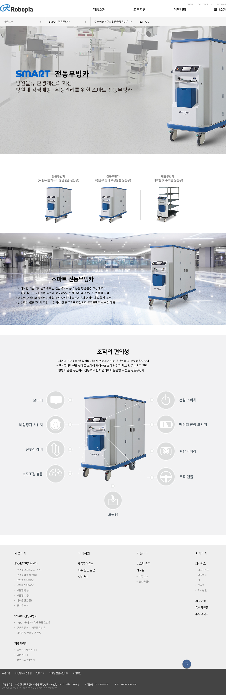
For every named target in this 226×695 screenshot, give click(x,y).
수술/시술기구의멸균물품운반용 (111, 21)
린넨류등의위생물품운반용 (31, 627)
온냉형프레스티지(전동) (29, 570)
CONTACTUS (205, 4)
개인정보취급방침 (23, 673)
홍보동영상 (144, 581)
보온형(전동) (23, 590)
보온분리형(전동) (25, 580)
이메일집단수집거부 (58, 673)
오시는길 (202, 590)
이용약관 (6, 673)
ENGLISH (188, 4)
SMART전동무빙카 (59, 21)
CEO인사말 (203, 570)
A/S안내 (83, 576)
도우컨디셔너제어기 (27, 649)
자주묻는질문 (86, 570)
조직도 (201, 585)
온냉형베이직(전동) (27, 575)
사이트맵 (77, 673)
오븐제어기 (22, 655)
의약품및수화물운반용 (29, 632)
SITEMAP (221, 4)
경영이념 (202, 575)
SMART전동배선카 (25, 563)
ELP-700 (144, 21)
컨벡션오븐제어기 (26, 660)
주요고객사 (201, 614)
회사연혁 (200, 601)
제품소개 (8, 21)
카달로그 (143, 576)
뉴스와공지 (143, 563)
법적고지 (40, 673)
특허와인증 (201, 607)
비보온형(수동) (24, 600)
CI (199, 580)
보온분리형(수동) (25, 585)
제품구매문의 (86, 563)
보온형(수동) (23, 595)
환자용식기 (23, 605)
